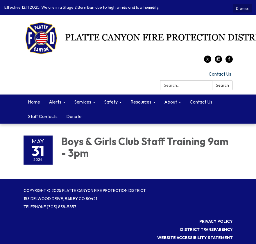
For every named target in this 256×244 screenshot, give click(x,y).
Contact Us (220, 74)
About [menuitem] (170, 102)
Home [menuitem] (34, 102)
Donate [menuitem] (74, 116)
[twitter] (207, 61)
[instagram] (218, 61)
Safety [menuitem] (111, 102)
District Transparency (206, 229)
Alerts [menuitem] (55, 102)
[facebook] (229, 61)
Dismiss (242, 8)
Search (222, 85)
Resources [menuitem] (140, 102)
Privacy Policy (216, 221)
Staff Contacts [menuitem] (43, 116)
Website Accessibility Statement (195, 237)
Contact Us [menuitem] (201, 102)
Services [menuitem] (82, 102)
